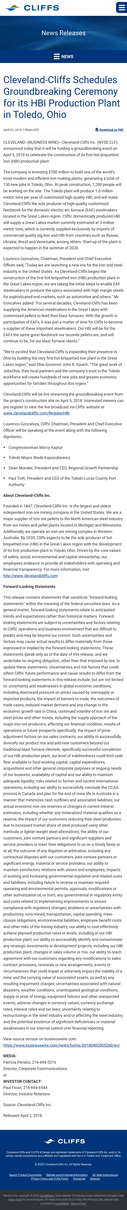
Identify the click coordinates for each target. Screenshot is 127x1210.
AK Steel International (105, 1175)
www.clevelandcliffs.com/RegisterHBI (36, 413)
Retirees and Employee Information (67, 1175)
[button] (121, 7)
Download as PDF (109, 130)
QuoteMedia (47, 1195)
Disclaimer (79, 1178)
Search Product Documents (25, 1175)
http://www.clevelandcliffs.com (30, 575)
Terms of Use (78, 1203)
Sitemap (95, 1178)
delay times (15, 1199)
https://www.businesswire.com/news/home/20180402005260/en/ (61, 1045)
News (63, 56)
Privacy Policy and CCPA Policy (49, 1178)
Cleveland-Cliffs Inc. (56, 1164)
